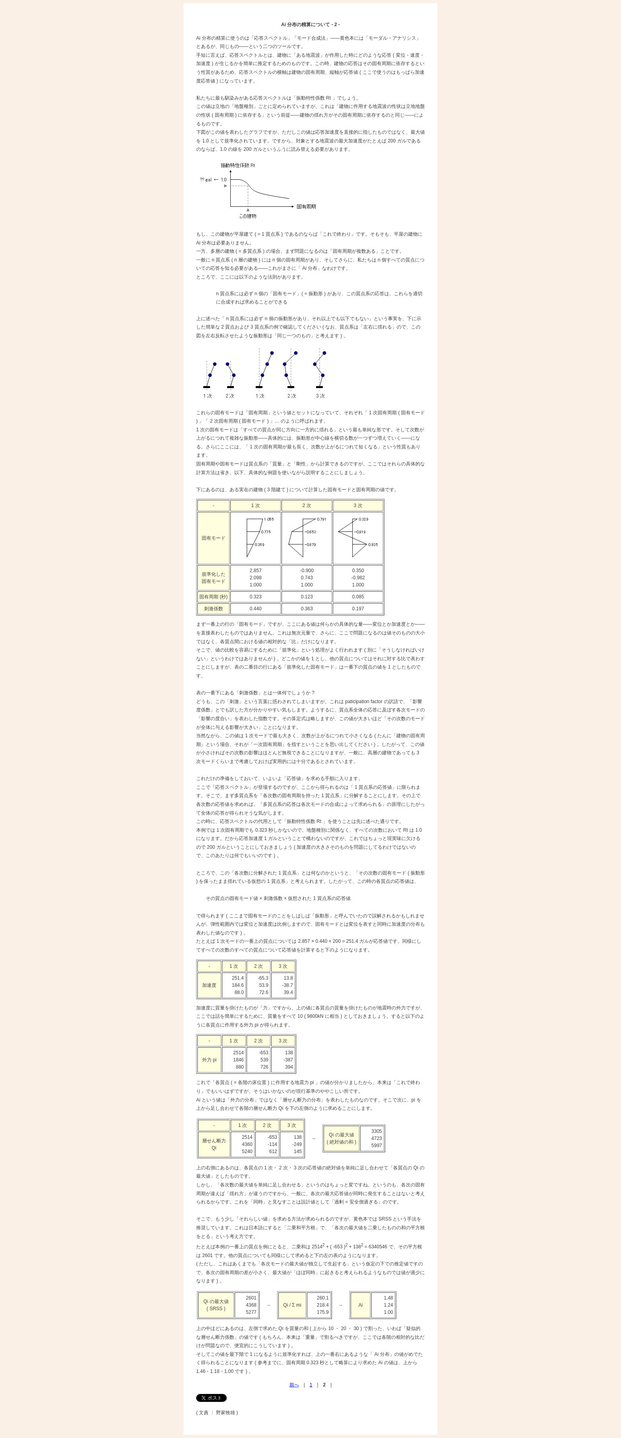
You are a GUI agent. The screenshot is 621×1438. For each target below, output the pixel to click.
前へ (294, 1385)
